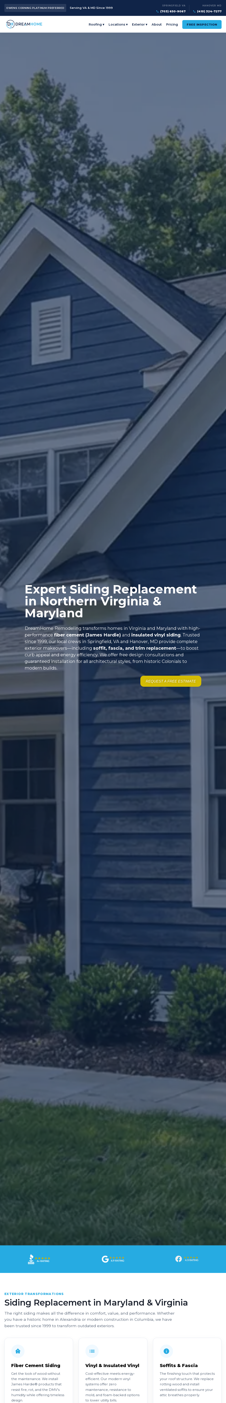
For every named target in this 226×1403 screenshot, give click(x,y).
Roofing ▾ (96, 26)
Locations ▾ (118, 26)
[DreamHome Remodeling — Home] (28, 25)
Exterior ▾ (139, 26)
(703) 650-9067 (173, 11)
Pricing (172, 26)
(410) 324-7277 (209, 11)
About (157, 26)
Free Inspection (202, 25)
